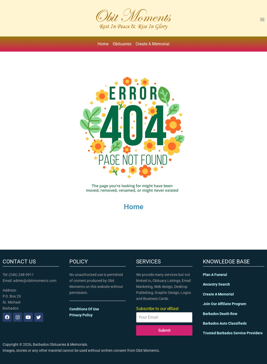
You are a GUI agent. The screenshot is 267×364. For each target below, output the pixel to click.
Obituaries (122, 43)
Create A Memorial (152, 43)
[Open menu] (262, 19)
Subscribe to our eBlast (157, 308)
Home (103, 43)
